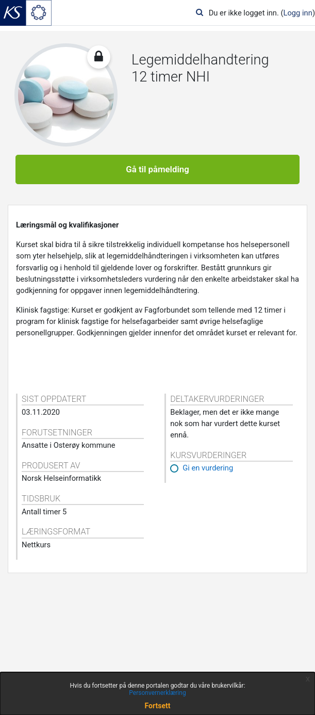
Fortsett (158, 706)
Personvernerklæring (157, 692)
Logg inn (298, 13)
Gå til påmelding (157, 169)
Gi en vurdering (208, 468)
